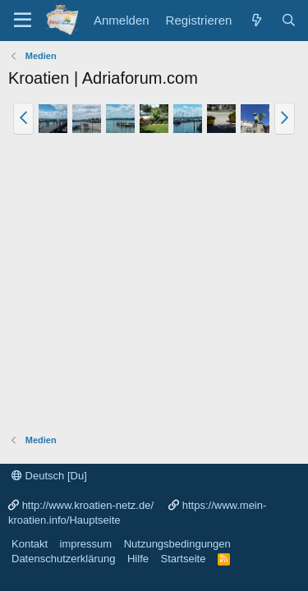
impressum (86, 544)
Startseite (182, 558)
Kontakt (29, 544)
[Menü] (22, 20)
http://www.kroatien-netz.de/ (88, 505)
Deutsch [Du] (49, 476)
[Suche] (289, 20)
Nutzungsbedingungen (177, 544)
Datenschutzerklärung (63, 558)
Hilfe (138, 558)
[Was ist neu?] (256, 20)
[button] (23, 118)
